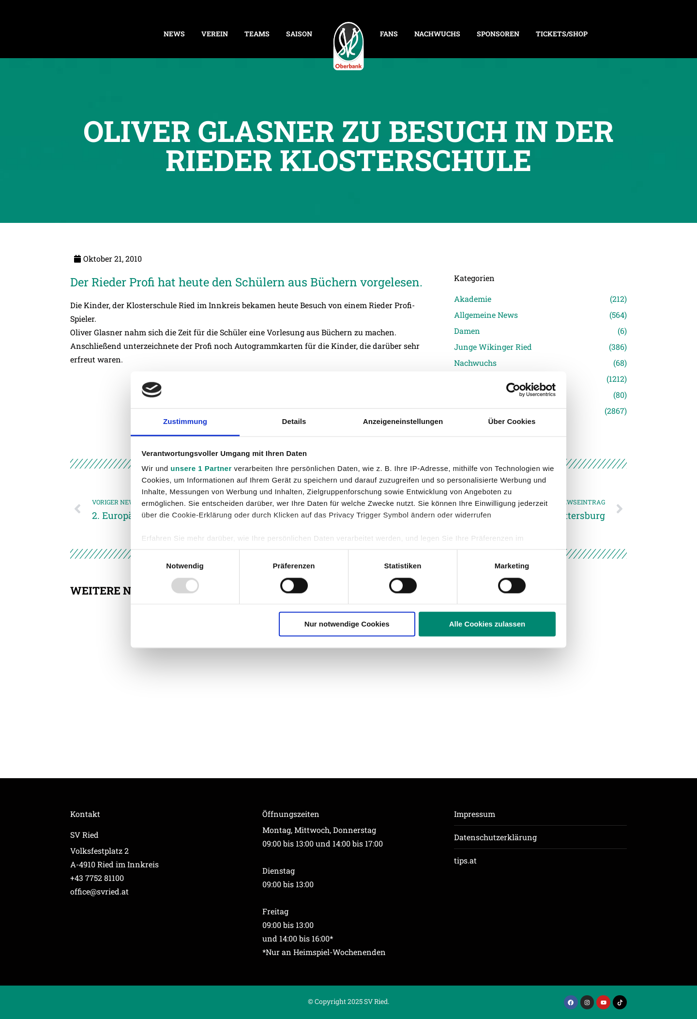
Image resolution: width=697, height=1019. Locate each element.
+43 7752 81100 (97, 878)
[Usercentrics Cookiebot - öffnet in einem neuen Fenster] (513, 389)
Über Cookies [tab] (512, 422)
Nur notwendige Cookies (347, 624)
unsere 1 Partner (200, 469)
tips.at (465, 860)
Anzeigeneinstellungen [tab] (403, 422)
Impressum (474, 814)
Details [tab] (294, 422)
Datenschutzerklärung (495, 837)
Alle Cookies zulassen (487, 624)
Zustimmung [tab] (185, 422)
